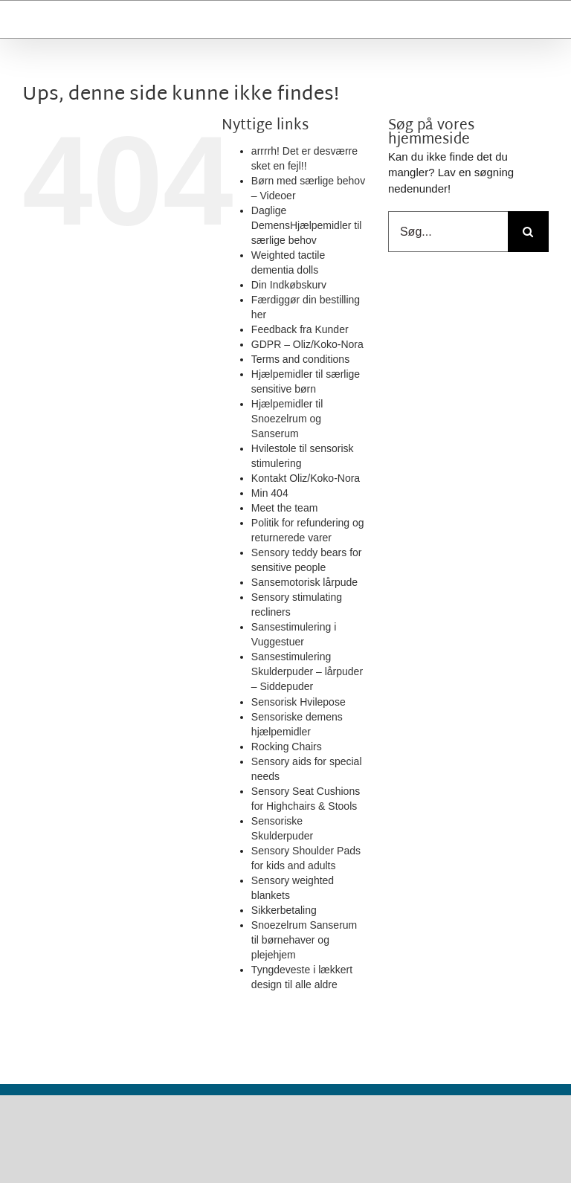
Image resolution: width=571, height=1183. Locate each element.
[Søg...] (448, 231)
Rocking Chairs (286, 746)
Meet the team (284, 508)
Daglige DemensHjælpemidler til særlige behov (306, 225)
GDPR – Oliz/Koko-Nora (307, 344)
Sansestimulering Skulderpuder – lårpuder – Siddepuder (307, 671)
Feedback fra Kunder (300, 329)
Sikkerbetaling (284, 910)
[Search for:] (528, 231)
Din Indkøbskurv (288, 285)
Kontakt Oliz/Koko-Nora (305, 478)
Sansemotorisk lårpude (304, 582)
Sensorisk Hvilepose (298, 702)
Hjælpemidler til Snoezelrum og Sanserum (287, 418)
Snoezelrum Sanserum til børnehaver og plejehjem (304, 940)
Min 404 (269, 493)
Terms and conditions (300, 359)
